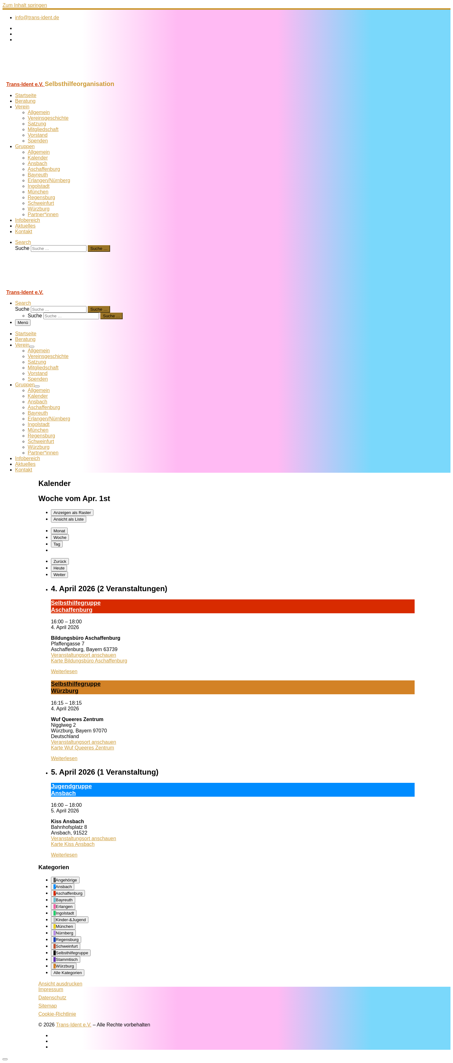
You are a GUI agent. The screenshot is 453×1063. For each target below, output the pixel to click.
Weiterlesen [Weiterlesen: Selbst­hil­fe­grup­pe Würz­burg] (64, 758)
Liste (68, 519)
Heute (59, 568)
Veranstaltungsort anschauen (83, 655)
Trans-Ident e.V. (74, 1024)
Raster (72, 512)
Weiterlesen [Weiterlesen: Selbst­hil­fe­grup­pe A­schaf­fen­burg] (64, 671)
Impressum (50, 989)
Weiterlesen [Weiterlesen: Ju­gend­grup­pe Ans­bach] (64, 855)
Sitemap (47, 1005)
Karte (89, 660)
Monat (59, 531)
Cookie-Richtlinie (57, 1014)
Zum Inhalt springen (25, 5)
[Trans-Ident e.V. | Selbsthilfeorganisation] (42, 77)
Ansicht (60, 983)
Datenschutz (52, 997)
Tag (56, 544)
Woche (59, 537)
